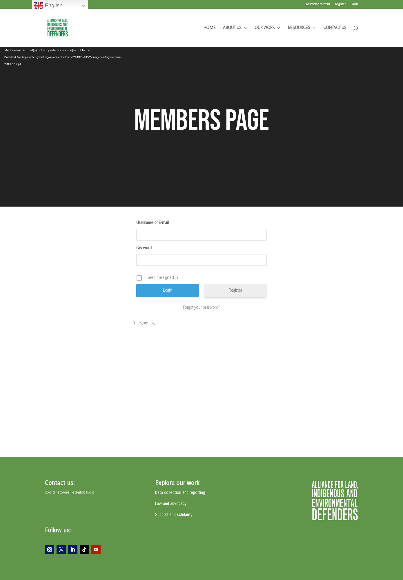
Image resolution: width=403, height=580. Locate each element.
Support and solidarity (173, 514)
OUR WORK (265, 28)
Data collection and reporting (180, 492)
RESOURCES (299, 28)
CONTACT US (334, 28)
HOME (210, 28)
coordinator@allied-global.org (69, 492)
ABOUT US (232, 28)
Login (354, 4)
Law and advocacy (170, 503)
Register (340, 4)
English (48, 5)
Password (144, 248)
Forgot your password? (201, 308)
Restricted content (318, 4)
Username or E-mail (152, 223)
